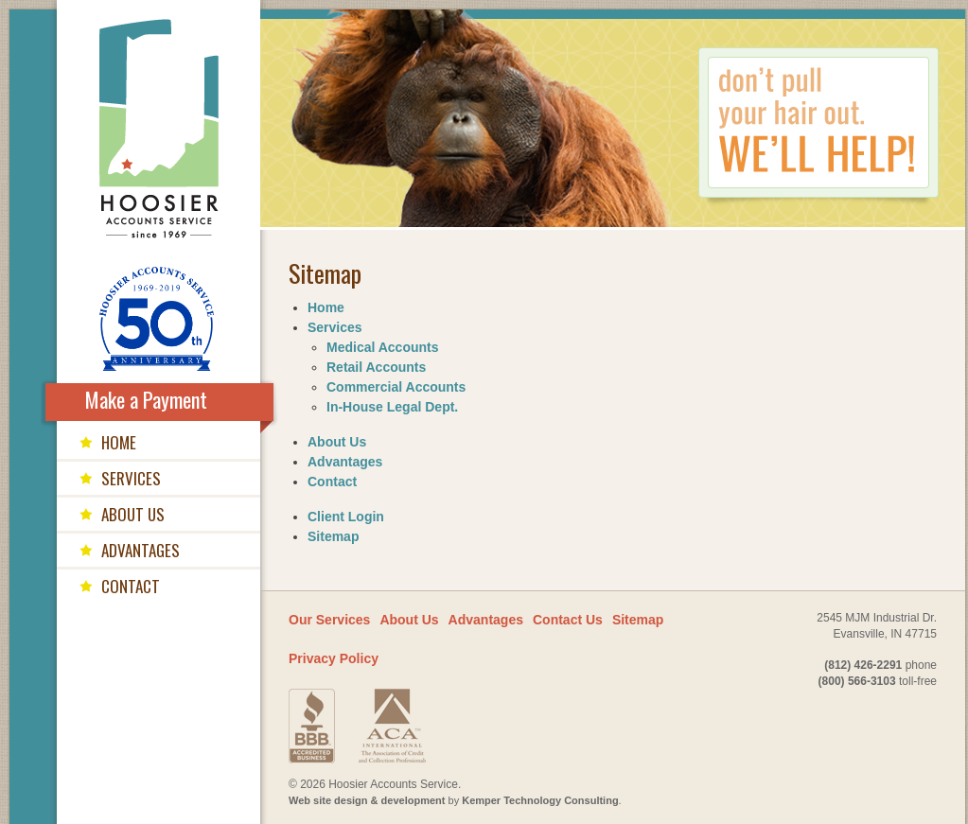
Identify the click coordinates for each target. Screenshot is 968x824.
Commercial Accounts (396, 386)
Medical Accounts (382, 347)
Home (326, 307)
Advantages (345, 461)
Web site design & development (367, 800)
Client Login (346, 516)
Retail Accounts (376, 367)
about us (133, 514)
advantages (140, 550)
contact (130, 586)
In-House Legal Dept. (392, 406)
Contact (332, 481)
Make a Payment (146, 399)
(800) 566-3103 (857, 681)
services (131, 478)
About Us (337, 441)
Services (335, 327)
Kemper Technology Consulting (540, 800)
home (118, 442)
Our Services (329, 619)
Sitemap (333, 536)
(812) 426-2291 (863, 665)
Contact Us (568, 619)
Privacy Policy (333, 658)
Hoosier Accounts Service (159, 128)
